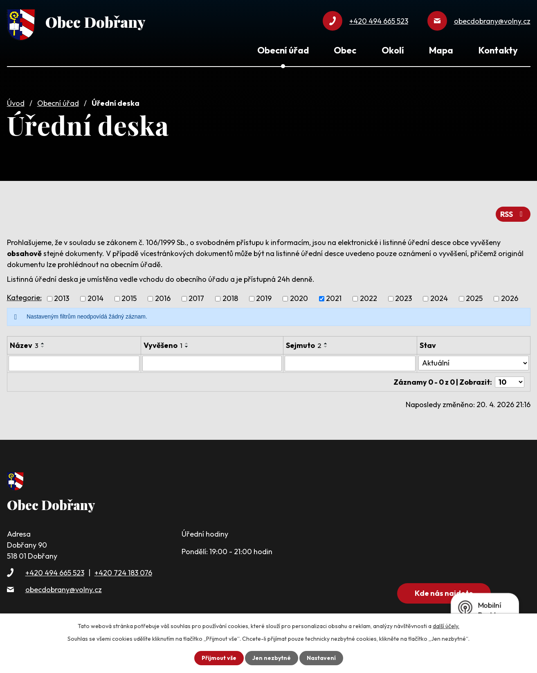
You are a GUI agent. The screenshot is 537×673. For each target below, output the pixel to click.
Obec (345, 50)
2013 (61, 298)
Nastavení (321, 658)
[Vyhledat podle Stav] (473, 363)
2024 (439, 298)
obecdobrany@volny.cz (63, 589)
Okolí (393, 50)
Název (24, 345)
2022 (368, 298)
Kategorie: (24, 297)
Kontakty (498, 50)
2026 (509, 298)
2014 (95, 298)
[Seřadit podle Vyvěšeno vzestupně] (186, 343)
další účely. (446, 626)
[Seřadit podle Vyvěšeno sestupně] (186, 346)
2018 (230, 298)
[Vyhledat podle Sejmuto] (350, 363)
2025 (474, 298)
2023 (403, 298)
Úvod (16, 103)
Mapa (441, 50)
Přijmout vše (219, 658)
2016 (163, 298)
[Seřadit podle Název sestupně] (42, 346)
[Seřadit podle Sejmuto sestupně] (325, 346)
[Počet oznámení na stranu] (509, 382)
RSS (513, 214)
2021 (334, 298)
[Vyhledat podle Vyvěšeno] (212, 363)
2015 (129, 298)
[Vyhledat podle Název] (74, 363)
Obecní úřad (58, 103)
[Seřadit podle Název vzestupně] (42, 343)
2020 (299, 298)
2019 (264, 298)
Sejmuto (303, 345)
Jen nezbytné (271, 658)
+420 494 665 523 (54, 572)
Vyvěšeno (163, 345)
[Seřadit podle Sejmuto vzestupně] (325, 343)
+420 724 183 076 (123, 572)
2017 (196, 298)
